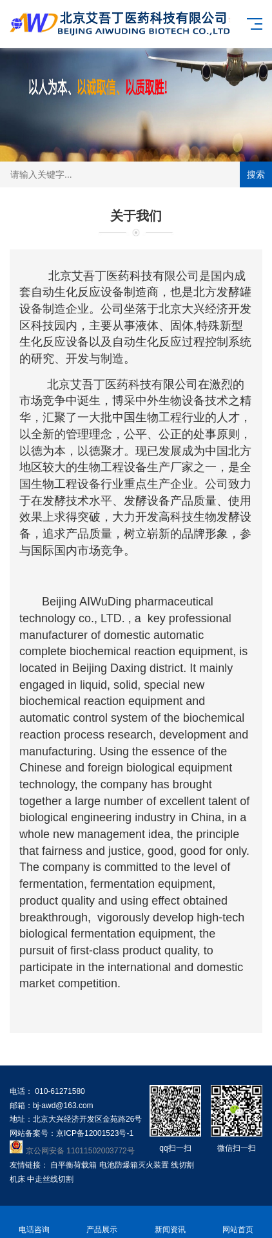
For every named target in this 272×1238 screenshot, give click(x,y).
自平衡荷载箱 (73, 1165)
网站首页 (238, 1222)
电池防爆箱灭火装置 (134, 1165)
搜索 (256, 174)
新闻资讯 (170, 1222)
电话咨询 (34, 1222)
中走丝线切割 (50, 1179)
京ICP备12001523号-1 (94, 1133)
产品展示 (102, 1222)
